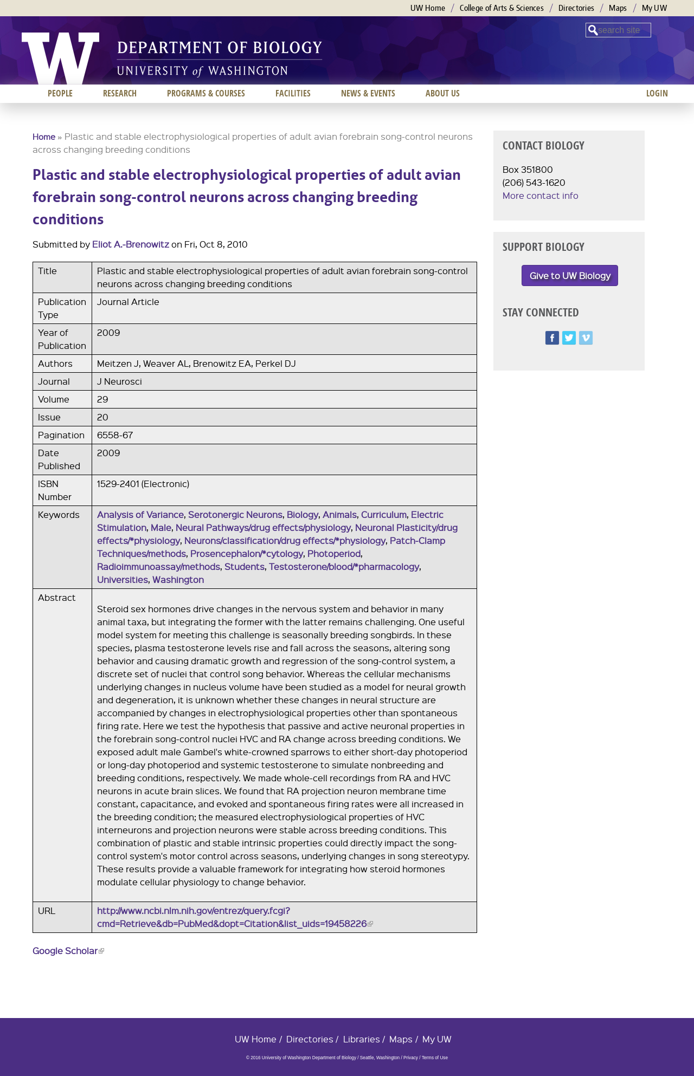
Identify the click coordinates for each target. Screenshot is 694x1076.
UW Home (427, 8)
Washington (178, 579)
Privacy (410, 1057)
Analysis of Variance (140, 514)
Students (244, 566)
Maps (618, 8)
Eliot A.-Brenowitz (130, 244)
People (60, 93)
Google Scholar (68, 950)
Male (161, 527)
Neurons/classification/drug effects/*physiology (284, 540)
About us (443, 93)
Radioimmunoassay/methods (158, 566)
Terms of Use (435, 1057)
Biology (302, 514)
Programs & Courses (206, 93)
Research (120, 93)
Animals (340, 514)
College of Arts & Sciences (502, 8)
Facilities (293, 93)
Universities (122, 579)
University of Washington (60, 59)
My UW (654, 8)
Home (44, 136)
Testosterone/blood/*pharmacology (344, 566)
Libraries (361, 1039)
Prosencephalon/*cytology (246, 553)
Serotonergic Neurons (235, 514)
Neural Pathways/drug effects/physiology (263, 527)
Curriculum (384, 514)
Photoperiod (334, 553)
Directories (576, 8)
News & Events (368, 93)
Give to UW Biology (570, 275)
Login (657, 93)
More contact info (541, 195)
